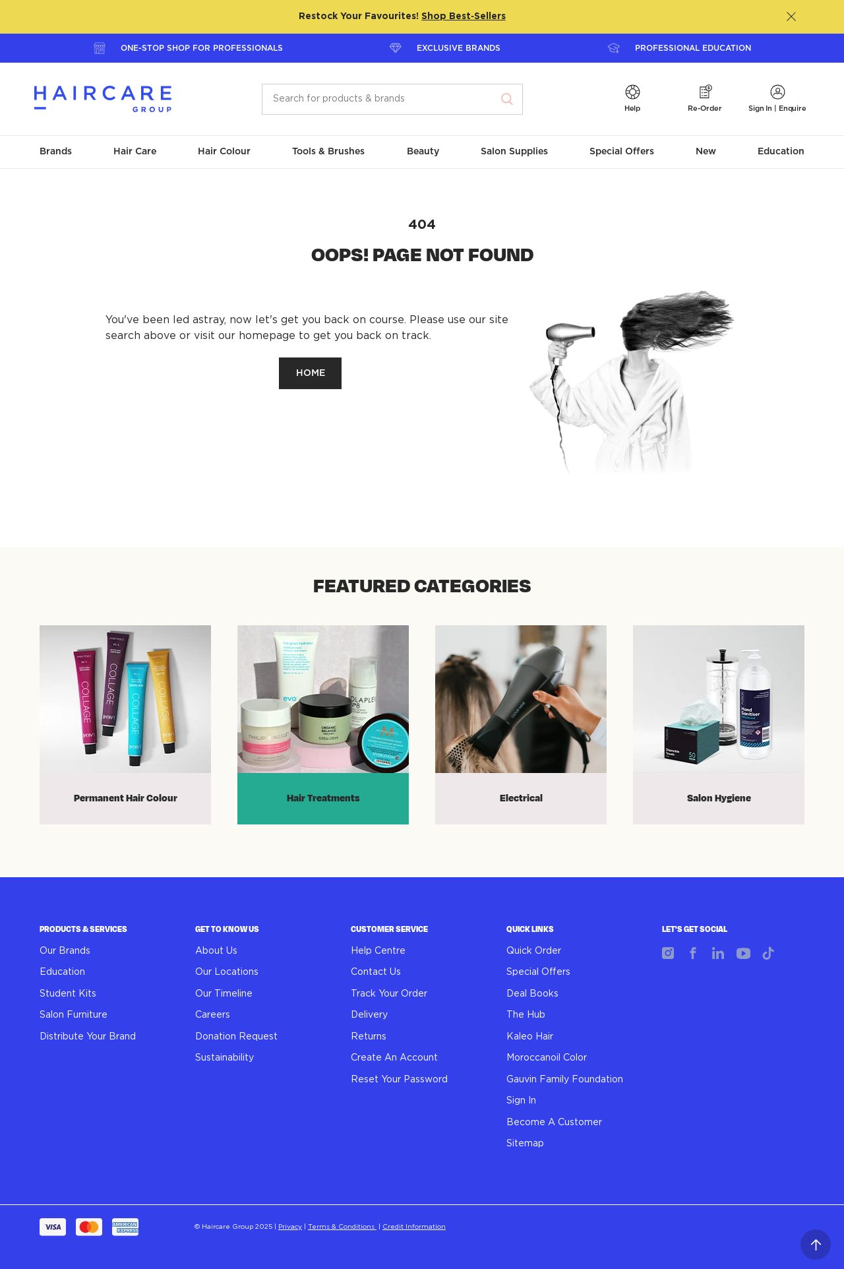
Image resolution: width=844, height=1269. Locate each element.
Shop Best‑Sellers (463, 16)
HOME (310, 373)
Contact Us (376, 972)
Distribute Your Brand (88, 1036)
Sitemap (525, 1143)
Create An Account (394, 1058)
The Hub (525, 1015)
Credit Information (414, 1226)
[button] (632, 99)
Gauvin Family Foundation (564, 1079)
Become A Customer (554, 1122)
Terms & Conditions (342, 1226)
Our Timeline (224, 994)
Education (62, 972)
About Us (216, 951)
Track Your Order (389, 994)
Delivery (369, 1015)
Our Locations (226, 972)
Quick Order (533, 951)
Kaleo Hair (529, 1036)
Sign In (521, 1100)
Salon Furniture (73, 1015)
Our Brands (65, 951)
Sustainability (224, 1058)
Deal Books (532, 994)
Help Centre (378, 951)
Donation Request (236, 1036)
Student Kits (68, 994)
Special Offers (538, 972)
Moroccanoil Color (546, 1058)
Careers (212, 1015)
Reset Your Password (399, 1079)
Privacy (290, 1226)
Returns (368, 1036)
